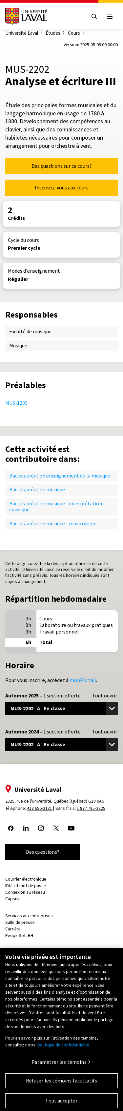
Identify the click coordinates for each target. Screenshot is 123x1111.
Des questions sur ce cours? (61, 166)
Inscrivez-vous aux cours (62, 187)
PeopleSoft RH (19, 935)
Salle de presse (20, 922)
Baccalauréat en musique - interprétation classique (55, 506)
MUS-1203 (16, 403)
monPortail (83, 680)
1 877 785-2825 (91, 808)
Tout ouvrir (104, 696)
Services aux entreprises (29, 916)
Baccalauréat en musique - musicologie (52, 523)
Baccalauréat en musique (37, 489)
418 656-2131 (39, 808)
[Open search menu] (94, 16)
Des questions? (42, 851)
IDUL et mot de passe (25, 886)
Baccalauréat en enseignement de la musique (59, 475)
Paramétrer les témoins (59, 1065)
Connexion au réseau (25, 892)
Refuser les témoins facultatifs (61, 1084)
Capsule (13, 899)
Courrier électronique (25, 879)
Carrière (13, 929)
